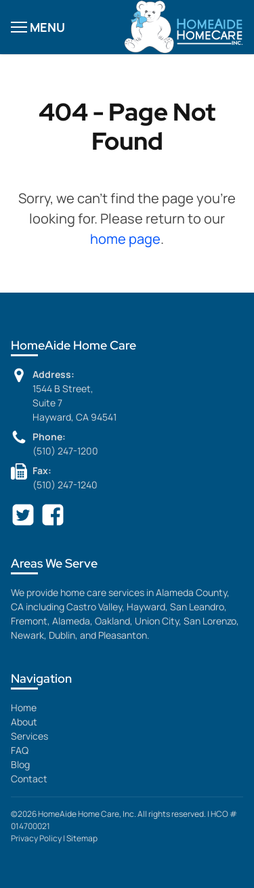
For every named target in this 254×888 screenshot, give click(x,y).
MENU (38, 27)
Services (29, 736)
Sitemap (82, 838)
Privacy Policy (36, 838)
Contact (29, 778)
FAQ (19, 750)
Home (24, 707)
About (24, 721)
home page (125, 239)
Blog (20, 764)
